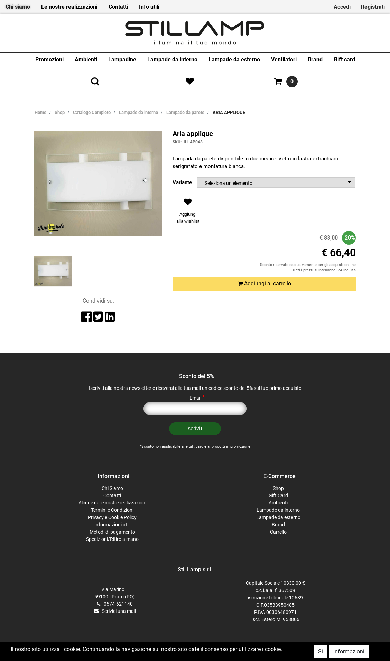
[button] (188, 213)
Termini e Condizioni (112, 510)
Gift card (344, 59)
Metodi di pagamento (112, 532)
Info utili (149, 6)
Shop (278, 488)
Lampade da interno (172, 59)
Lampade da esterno (234, 59)
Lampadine (122, 59)
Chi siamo (18, 6)
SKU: (177, 142)
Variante (182, 182)
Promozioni (49, 59)
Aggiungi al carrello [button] (264, 283)
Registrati (373, 6)
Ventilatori (284, 59)
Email (197, 397)
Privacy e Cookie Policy (112, 517)
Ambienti (86, 59)
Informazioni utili (112, 524)
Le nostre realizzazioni (69, 6)
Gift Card (278, 495)
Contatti (118, 6)
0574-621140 (118, 604)
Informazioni (348, 651)
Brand (315, 59)
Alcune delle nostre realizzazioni (112, 503)
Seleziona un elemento (228, 183)
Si (320, 651)
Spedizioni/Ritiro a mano (112, 539)
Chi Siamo (112, 488)
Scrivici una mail (119, 611)
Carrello (278, 532)
